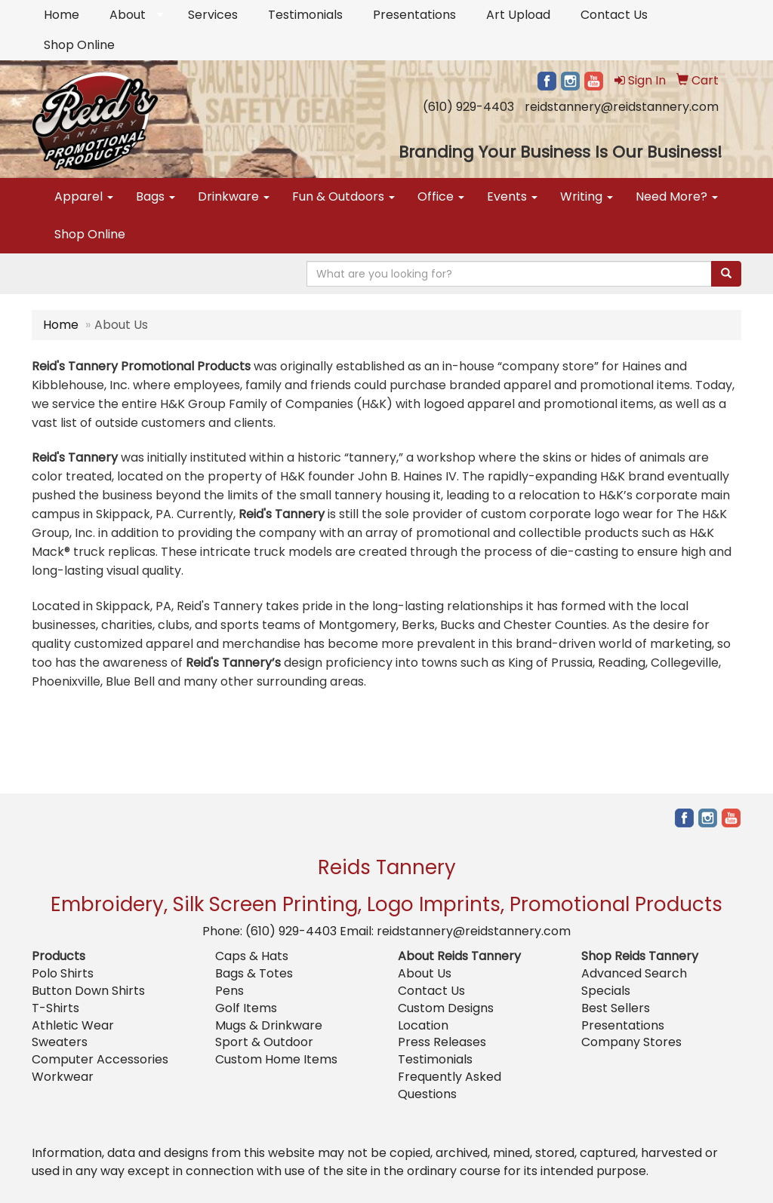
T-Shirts (55, 1008)
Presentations (414, 14)
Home (61, 14)
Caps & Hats (251, 956)
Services (213, 14)
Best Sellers (615, 1008)
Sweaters (60, 1042)
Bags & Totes (254, 973)
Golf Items (246, 1008)
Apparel (83, 196)
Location (423, 1025)
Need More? (677, 196)
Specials (605, 990)
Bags (155, 196)
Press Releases (442, 1042)
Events (512, 196)
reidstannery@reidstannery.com (622, 106)
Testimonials (305, 14)
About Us (424, 973)
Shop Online (79, 45)
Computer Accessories (100, 1059)
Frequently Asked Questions (449, 1085)
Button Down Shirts (88, 990)
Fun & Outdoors (343, 196)
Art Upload (518, 14)
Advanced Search (634, 973)
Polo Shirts (63, 973)
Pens (229, 990)
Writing (586, 196)
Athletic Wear (73, 1025)
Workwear (63, 1076)
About (127, 14)
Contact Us (614, 14)
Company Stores (631, 1042)
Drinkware (233, 196)
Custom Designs (446, 1008)
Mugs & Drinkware (268, 1025)
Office (440, 196)
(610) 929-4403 (468, 106)
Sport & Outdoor (264, 1042)
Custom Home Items (276, 1059)
